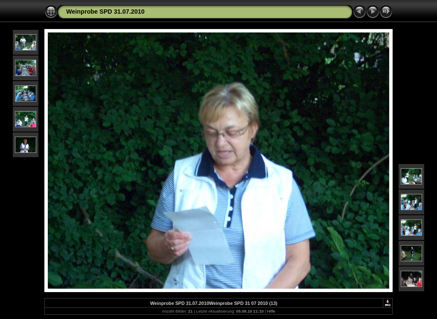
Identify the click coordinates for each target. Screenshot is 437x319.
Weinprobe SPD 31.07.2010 (105, 11)
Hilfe (271, 311)
